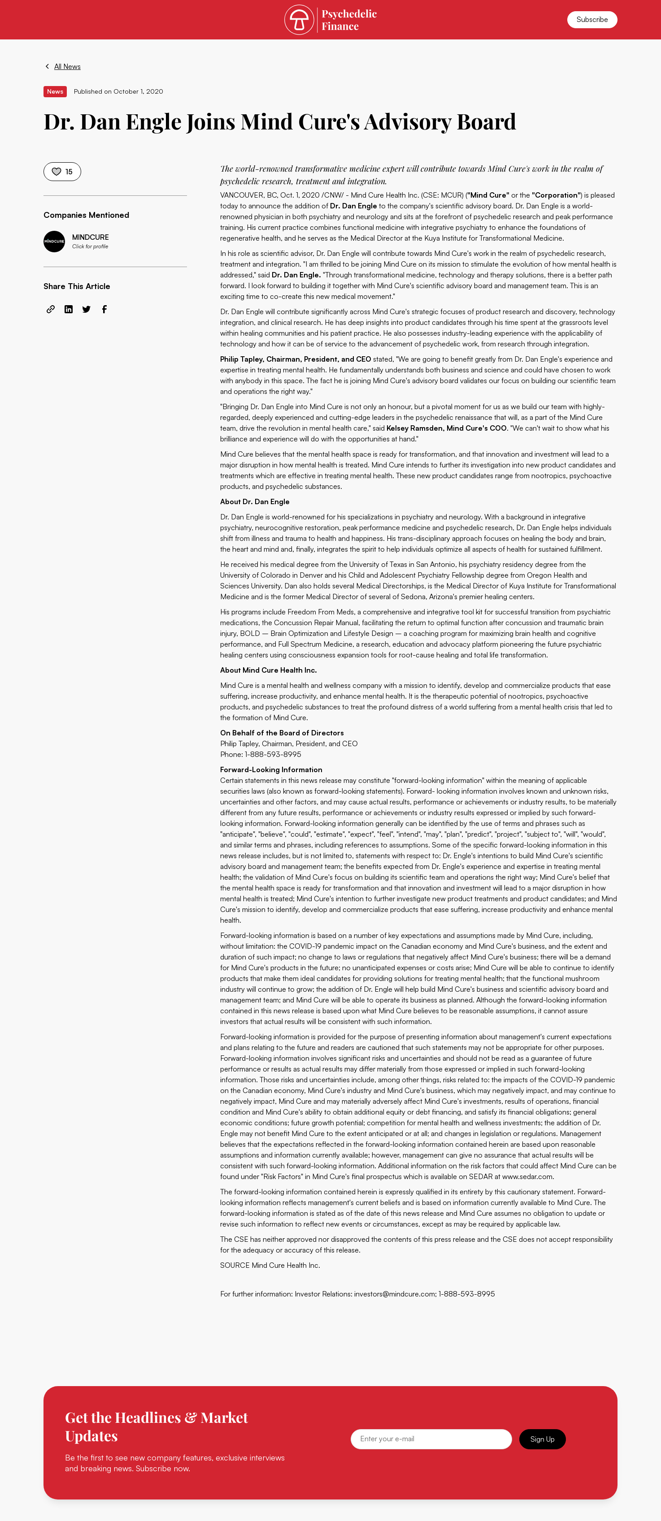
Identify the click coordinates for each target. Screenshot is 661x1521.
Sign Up (543, 1439)
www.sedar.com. (528, 1176)
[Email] (431, 1439)
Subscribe (592, 19)
